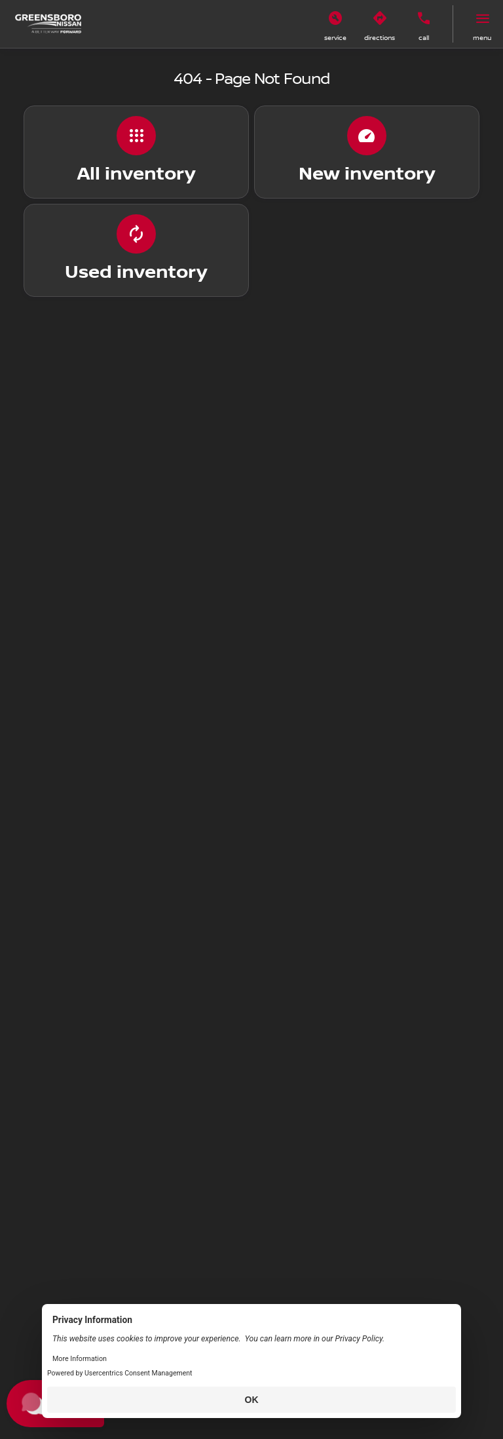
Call (424, 37)
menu (482, 37)
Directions (379, 37)
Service (335, 37)
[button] (335, 24)
